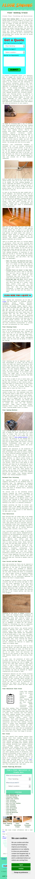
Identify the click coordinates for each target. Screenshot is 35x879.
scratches (7, 669)
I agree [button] (21, 865)
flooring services (8, 726)
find (7, 736)
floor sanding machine (20, 437)
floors (16, 628)
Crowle (4, 301)
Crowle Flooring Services (12, 767)
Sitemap (4, 858)
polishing (24, 491)
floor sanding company (16, 97)
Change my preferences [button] (21, 872)
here (30, 759)
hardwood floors (18, 615)
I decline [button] (20, 868)
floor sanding (7, 92)
